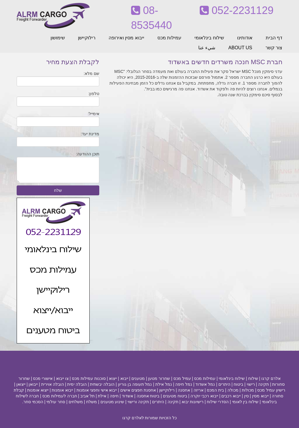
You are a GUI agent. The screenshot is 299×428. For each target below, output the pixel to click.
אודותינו (245, 37)
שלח (58, 190)
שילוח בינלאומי (209, 37)
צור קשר (273, 47)
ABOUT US (240, 47)
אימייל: (93, 113)
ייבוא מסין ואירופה (126, 37)
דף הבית (274, 37)
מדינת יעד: (90, 133)
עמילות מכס (169, 37)
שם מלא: (92, 73)
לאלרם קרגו (133, 417)
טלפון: (93, 93)
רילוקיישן (86, 37)
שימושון (58, 37)
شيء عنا (206, 47)
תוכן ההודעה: (88, 154)
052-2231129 (237, 10)
